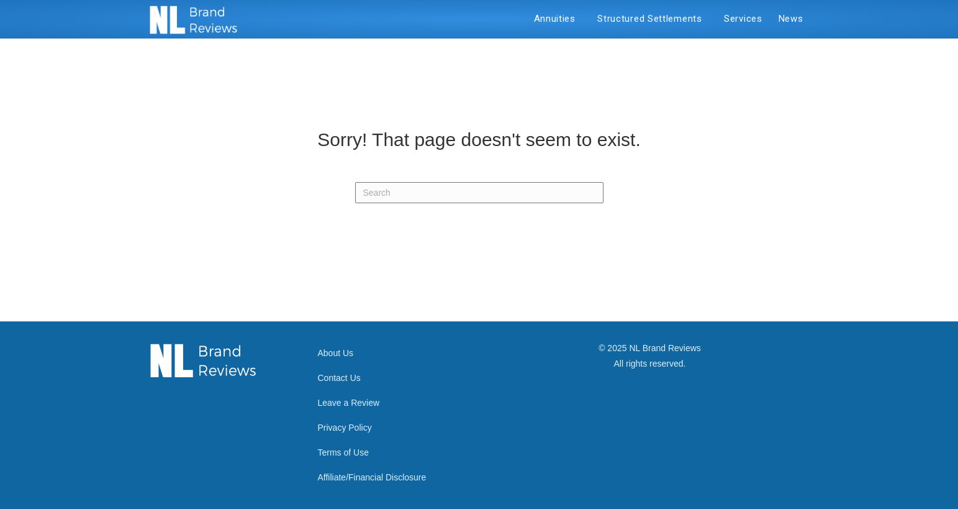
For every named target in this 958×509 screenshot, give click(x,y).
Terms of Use (343, 452)
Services (743, 18)
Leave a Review (349, 403)
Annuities (558, 18)
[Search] (479, 192)
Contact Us (339, 378)
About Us (336, 353)
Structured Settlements (652, 18)
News (791, 18)
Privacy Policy (345, 428)
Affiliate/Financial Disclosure (372, 477)
